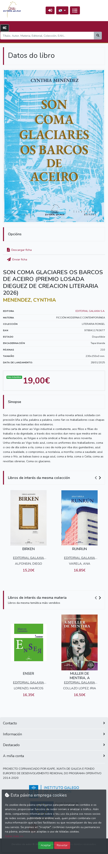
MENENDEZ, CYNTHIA (29, 300)
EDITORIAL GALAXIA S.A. (90, 311)
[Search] (47, 35)
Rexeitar (62, 845)
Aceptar (46, 845)
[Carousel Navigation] (98, 478)
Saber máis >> (14, 836)
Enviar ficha (17, 259)
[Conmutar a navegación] (75, 10)
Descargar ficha (19, 250)
